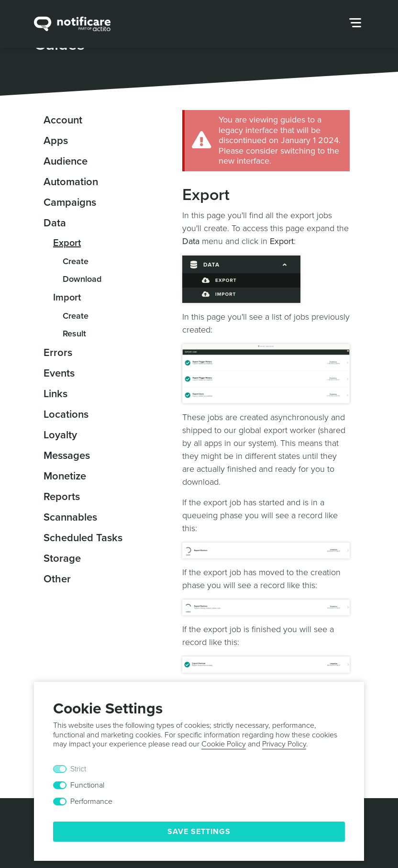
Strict (78, 769)
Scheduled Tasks (83, 538)
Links (55, 394)
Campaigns (70, 202)
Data (55, 223)
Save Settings (199, 831)
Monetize (65, 476)
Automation (71, 182)
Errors (58, 352)
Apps (56, 140)
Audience (66, 161)
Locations (66, 414)
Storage (62, 558)
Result (74, 333)
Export (67, 243)
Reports (62, 496)
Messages (67, 455)
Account (63, 120)
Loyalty (60, 435)
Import (67, 297)
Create (75, 261)
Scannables (70, 517)
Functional (87, 785)
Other (57, 579)
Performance (91, 801)
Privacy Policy (284, 744)
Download (82, 279)
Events (59, 373)
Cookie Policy (223, 744)
